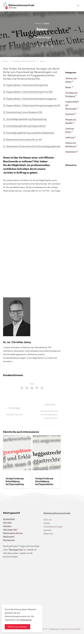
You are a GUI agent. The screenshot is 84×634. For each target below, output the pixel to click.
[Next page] (46, 411)
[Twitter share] (37, 46)
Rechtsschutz (9, 540)
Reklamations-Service (13, 533)
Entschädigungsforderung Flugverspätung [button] (25, 119)
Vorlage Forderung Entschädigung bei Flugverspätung (15, 481)
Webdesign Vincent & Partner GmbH (64, 629)
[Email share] (52, 46)
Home (5, 61)
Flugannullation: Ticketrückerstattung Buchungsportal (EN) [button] (31, 105)
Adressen (7, 526)
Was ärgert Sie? (10, 530)
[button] (78, 5)
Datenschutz (26, 619)
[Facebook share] (32, 46)
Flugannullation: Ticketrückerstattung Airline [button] (25, 85)
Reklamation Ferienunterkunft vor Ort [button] (22, 139)
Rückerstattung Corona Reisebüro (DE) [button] (23, 112)
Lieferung (69, 137)
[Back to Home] (18, 5)
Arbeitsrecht (71, 151)
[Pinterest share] (47, 46)
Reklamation (8, 537)
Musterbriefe (9, 519)
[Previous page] (17, 411)
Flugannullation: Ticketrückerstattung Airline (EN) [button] (27, 91)
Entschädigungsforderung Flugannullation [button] (24, 125)
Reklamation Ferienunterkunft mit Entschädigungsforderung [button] (32, 146)
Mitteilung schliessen (17, 626)
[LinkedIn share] (42, 46)
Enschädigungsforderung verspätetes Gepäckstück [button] (28, 132)
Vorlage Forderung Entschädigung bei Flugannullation (44, 481)
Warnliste (7, 523)
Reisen (46, 23)
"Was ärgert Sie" (15, 550)
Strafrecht (70, 114)
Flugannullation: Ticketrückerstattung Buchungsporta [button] (29, 98)
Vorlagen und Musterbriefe (24, 61)
